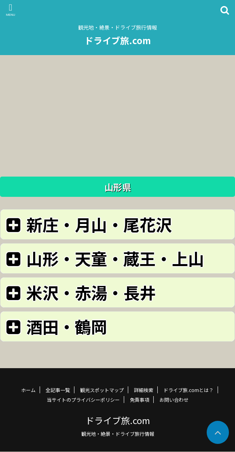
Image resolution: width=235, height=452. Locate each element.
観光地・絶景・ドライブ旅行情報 (117, 433)
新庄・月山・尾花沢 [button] (87, 224)
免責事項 (139, 399)
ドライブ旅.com (118, 40)
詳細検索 (143, 389)
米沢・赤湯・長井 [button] (79, 292)
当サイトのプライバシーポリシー (83, 399)
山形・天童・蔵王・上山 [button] (103, 258)
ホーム (28, 389)
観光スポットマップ (102, 389)
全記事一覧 (58, 389)
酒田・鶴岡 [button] (55, 326)
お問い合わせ (173, 399)
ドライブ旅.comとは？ (188, 389)
